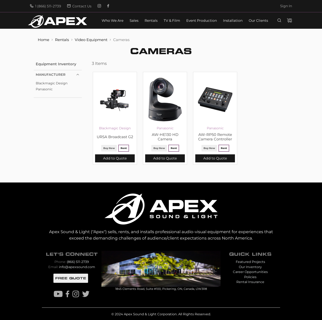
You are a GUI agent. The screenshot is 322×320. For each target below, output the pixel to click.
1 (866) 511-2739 (45, 6)
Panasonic (44, 89)
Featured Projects (250, 262)
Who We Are (112, 20)
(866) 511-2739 (78, 262)
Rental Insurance (250, 282)
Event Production (201, 20)
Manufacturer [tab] (51, 75)
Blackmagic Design (52, 83)
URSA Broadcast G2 (115, 137)
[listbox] (115, 148)
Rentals (151, 20)
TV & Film (172, 20)
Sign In (286, 6)
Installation (233, 20)
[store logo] (57, 21)
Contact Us (79, 6)
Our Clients (258, 20)
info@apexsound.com (77, 267)
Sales (134, 20)
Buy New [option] (109, 148)
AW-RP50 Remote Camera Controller (215, 136)
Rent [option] (124, 148)
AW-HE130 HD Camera (165, 136)
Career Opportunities (250, 272)
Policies (250, 277)
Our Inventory (250, 267)
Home (44, 40)
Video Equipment (91, 40)
